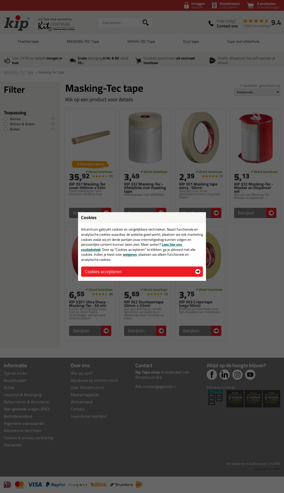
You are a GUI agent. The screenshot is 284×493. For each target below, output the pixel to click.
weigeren (130, 254)
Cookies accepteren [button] (103, 271)
